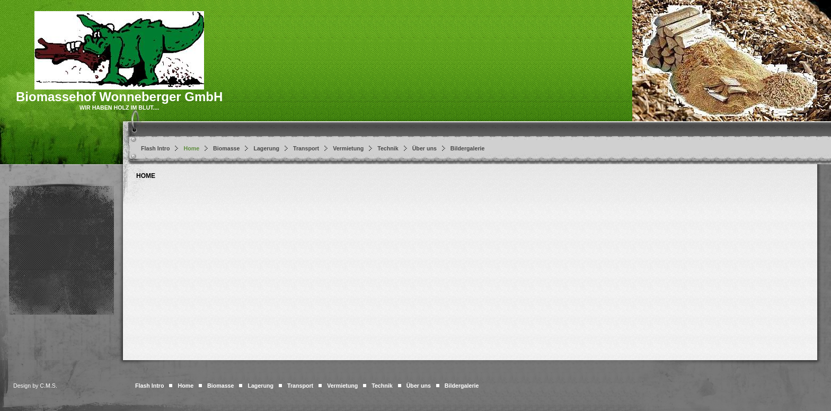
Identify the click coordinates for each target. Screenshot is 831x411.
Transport (306, 148)
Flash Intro (155, 148)
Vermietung (348, 148)
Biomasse (226, 148)
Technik (387, 148)
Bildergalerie (467, 148)
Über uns (424, 148)
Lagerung (266, 148)
